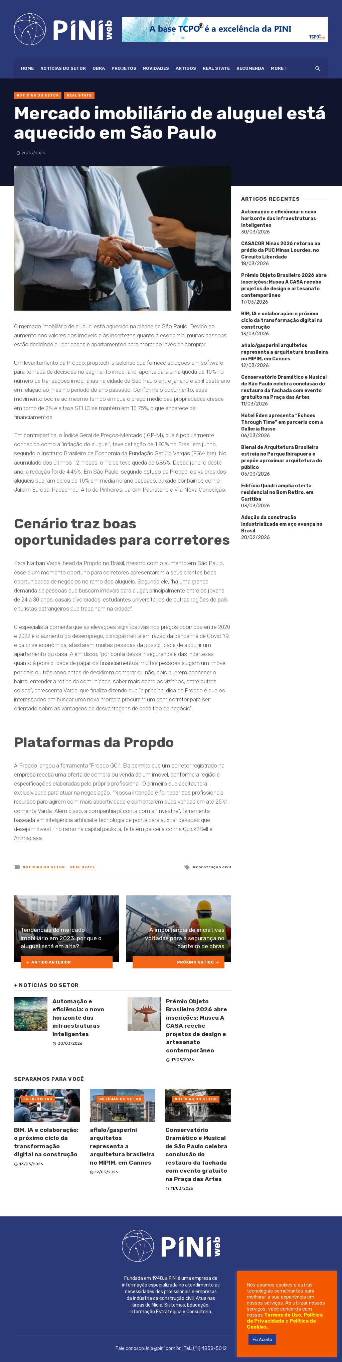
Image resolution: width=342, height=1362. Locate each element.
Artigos (186, 68)
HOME (27, 68)
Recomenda (250, 68)
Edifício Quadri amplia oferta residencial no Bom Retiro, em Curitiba (277, 492)
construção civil (213, 867)
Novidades (156, 68)
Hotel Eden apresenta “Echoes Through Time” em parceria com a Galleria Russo (282, 422)
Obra (99, 68)
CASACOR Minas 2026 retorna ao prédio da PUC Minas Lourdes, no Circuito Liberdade (280, 250)
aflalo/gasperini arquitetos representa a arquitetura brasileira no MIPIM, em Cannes (122, 1146)
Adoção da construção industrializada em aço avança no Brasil (281, 524)
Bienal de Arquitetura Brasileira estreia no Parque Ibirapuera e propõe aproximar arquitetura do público (281, 457)
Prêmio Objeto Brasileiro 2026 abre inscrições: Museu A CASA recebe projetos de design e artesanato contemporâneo (196, 1026)
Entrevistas (37, 1099)
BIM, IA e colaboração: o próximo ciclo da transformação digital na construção (46, 1142)
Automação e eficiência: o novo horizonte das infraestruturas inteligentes (78, 1017)
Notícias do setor (63, 68)
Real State (216, 68)
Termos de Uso (282, 1315)
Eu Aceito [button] (262, 1339)
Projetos (124, 68)
